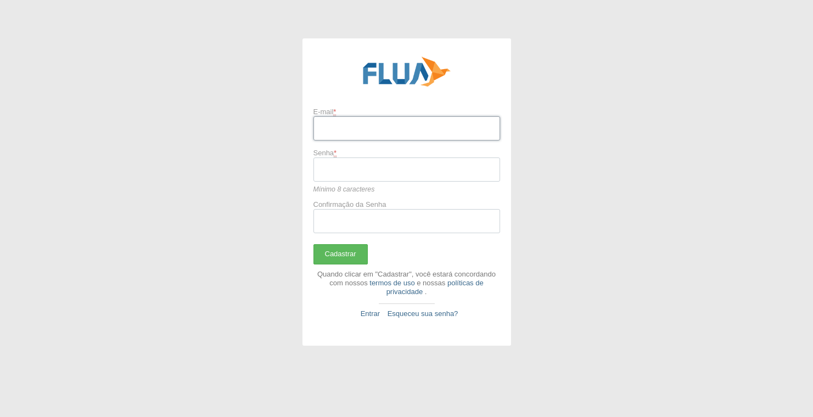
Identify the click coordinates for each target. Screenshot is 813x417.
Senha (325, 153)
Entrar (370, 313)
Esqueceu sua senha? (423, 313)
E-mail (325, 112)
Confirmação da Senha (349, 204)
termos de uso (391, 283)
